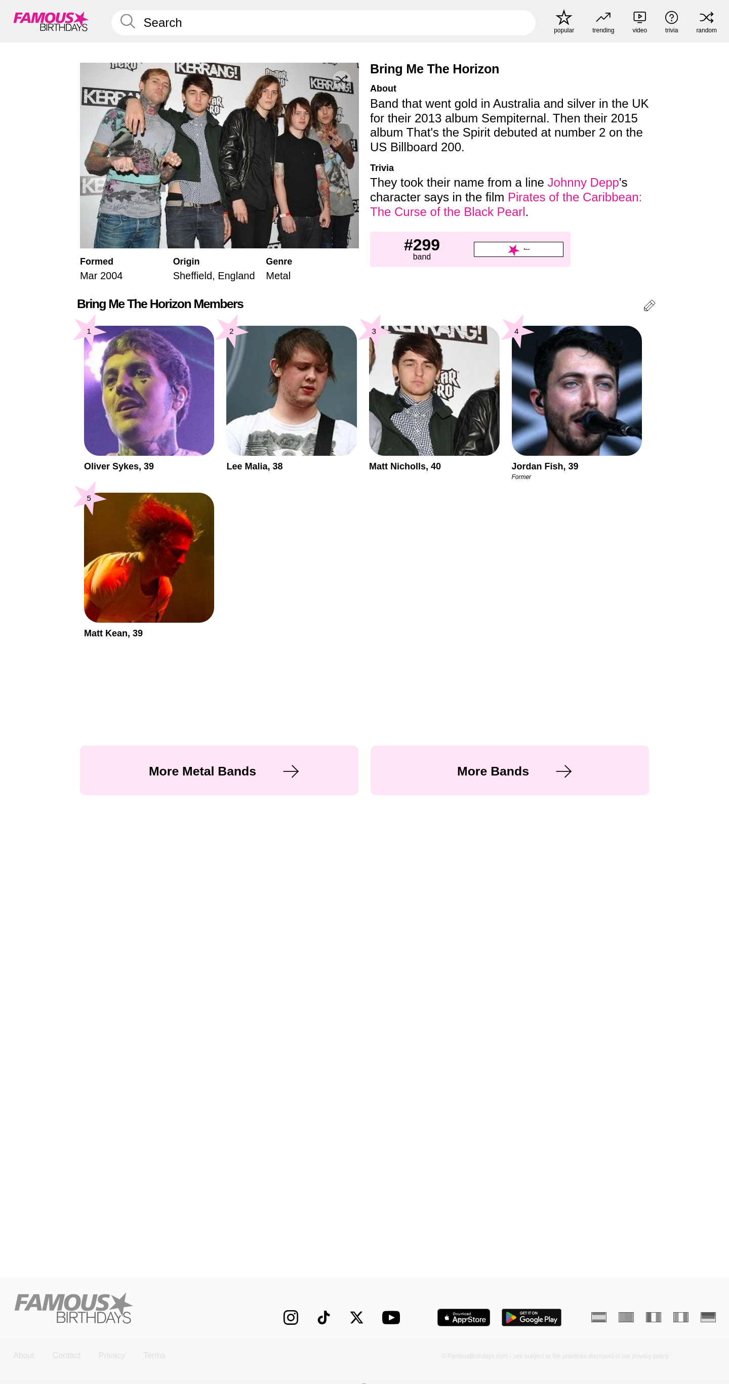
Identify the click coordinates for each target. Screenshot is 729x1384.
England (236, 275)
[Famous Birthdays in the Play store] (532, 1317)
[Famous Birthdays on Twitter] (356, 1317)
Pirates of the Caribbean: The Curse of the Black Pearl (506, 204)
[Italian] (680, 1317)
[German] (708, 1317)
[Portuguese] (626, 1317)
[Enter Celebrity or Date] (323, 22)
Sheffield (192, 275)
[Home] (127, 1309)
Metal (278, 275)
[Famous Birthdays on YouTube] (393, 1317)
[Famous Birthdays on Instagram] (291, 1317)
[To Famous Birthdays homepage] (51, 21)
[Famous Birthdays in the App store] (464, 1317)
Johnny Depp (583, 182)
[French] (653, 1317)
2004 (111, 275)
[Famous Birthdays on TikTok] (323, 1317)
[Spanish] (598, 1317)
